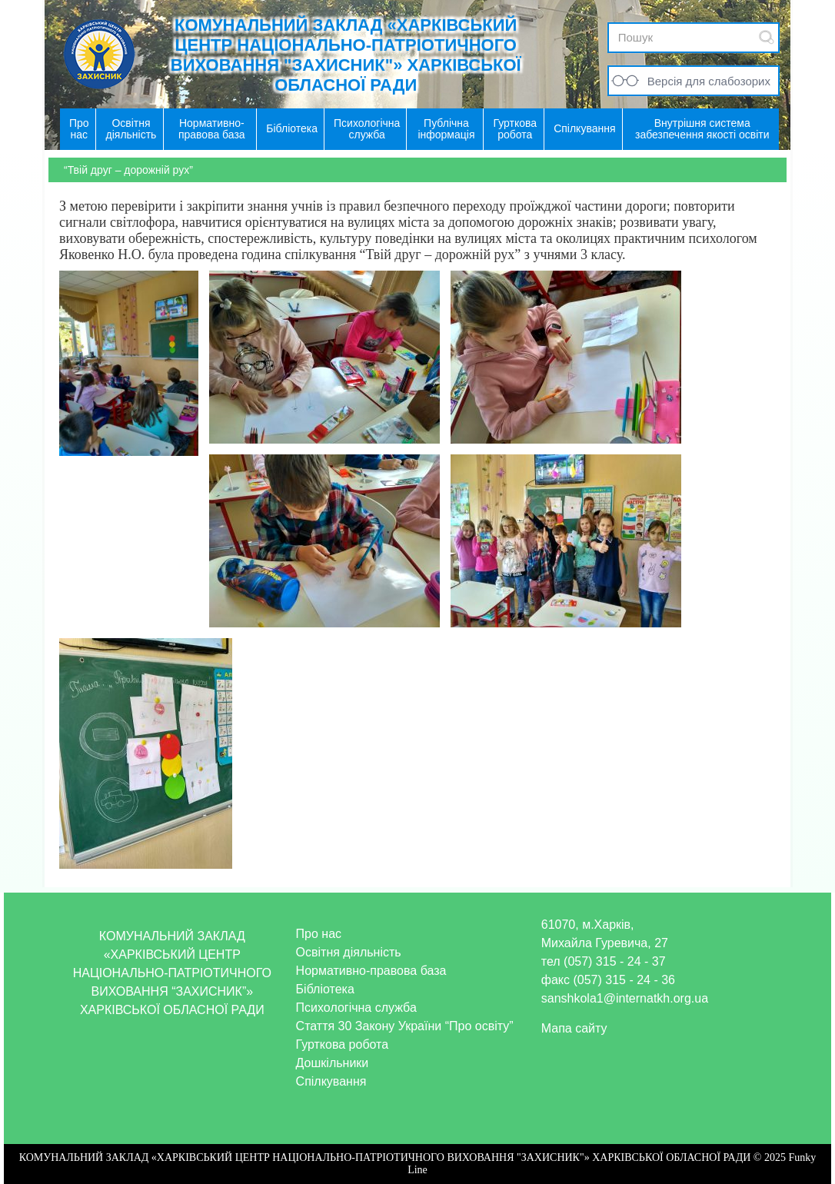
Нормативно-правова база (371, 970)
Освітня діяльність (348, 952)
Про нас (318, 933)
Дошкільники (332, 1062)
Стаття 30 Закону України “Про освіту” (405, 1026)
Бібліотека (325, 989)
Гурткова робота (342, 1044)
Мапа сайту (574, 1028)
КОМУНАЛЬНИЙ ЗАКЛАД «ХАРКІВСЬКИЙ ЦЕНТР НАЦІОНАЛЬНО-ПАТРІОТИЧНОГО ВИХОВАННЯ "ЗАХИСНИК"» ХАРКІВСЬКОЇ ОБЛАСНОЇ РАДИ (346, 55)
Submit (766, 37)
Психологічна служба (356, 1007)
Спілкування (331, 1081)
